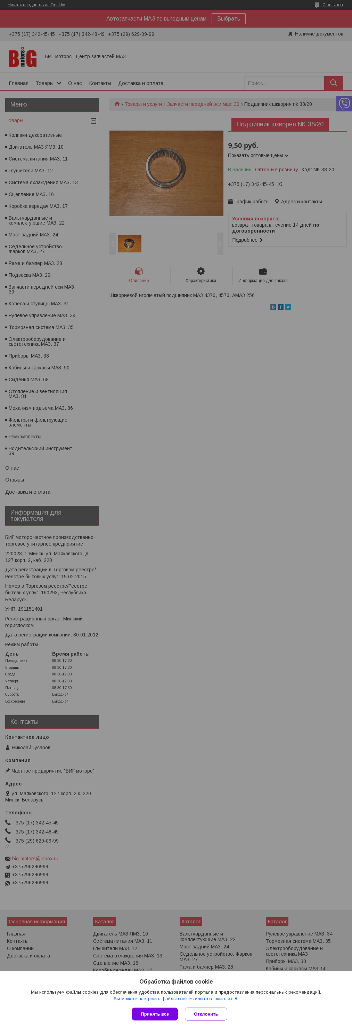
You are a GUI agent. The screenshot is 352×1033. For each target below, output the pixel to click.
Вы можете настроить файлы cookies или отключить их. (174, 998)
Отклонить (206, 1014)
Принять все (155, 1014)
